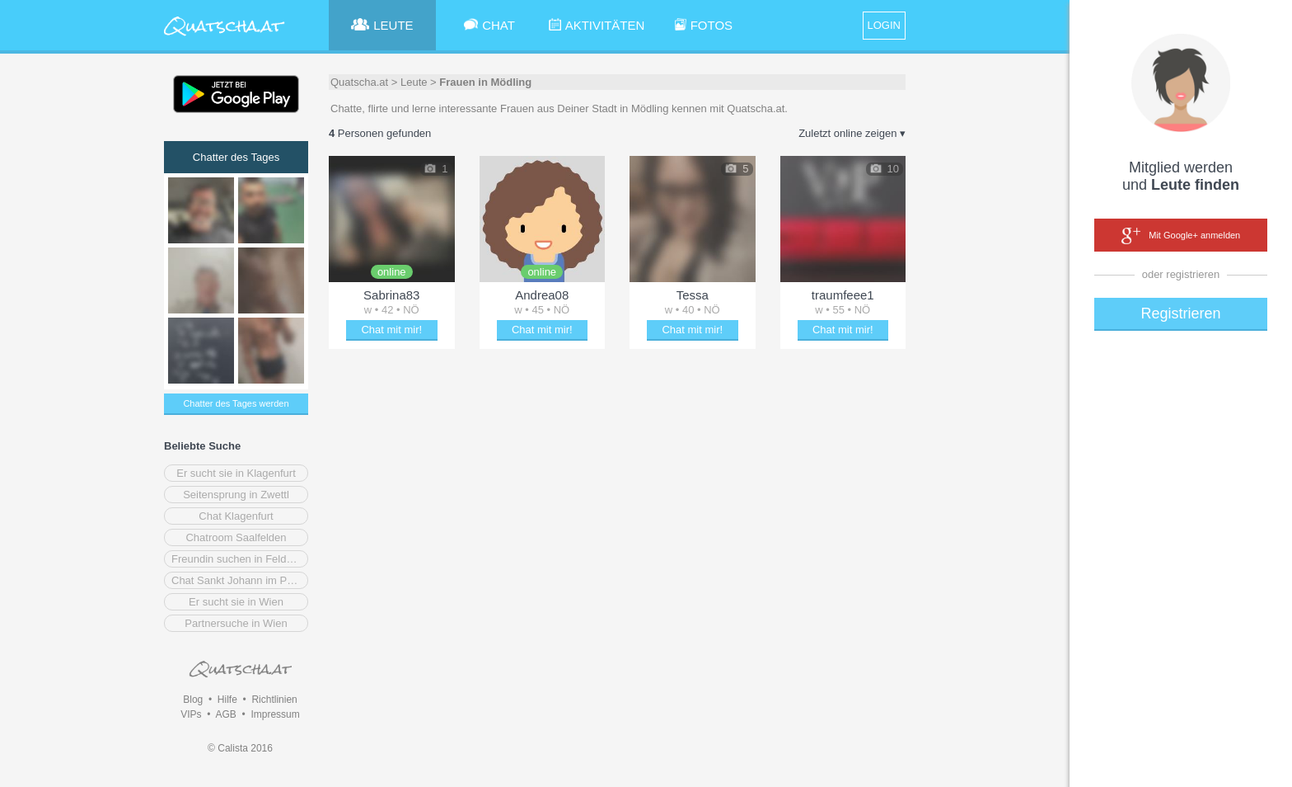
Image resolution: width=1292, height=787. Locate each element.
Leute (414, 82)
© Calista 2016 (240, 748)
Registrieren (1180, 313)
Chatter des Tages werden (235, 403)
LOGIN (884, 25)
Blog (193, 699)
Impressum (274, 714)
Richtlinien (274, 699)
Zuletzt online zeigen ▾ (852, 133)
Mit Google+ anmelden (1180, 236)
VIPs (190, 714)
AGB (225, 714)
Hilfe (227, 699)
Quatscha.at (359, 82)
